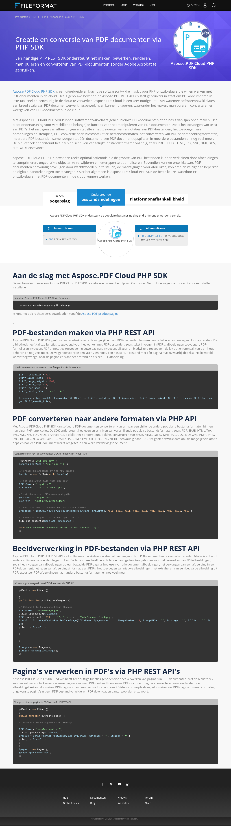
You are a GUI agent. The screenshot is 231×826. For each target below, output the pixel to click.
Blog (91, 803)
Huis (61, 797)
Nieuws (122, 797)
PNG (153, 236)
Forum (152, 797)
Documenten (96, 797)
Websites (138, 5)
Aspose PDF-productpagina (100, 314)
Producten (108, 5)
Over (152, 5)
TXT (148, 236)
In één (58, 199)
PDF (51, 239)
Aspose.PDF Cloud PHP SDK (34, 91)
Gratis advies (67, 803)
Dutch (193, 5)
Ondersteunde (101, 197)
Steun (123, 5)
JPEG (159, 236)
